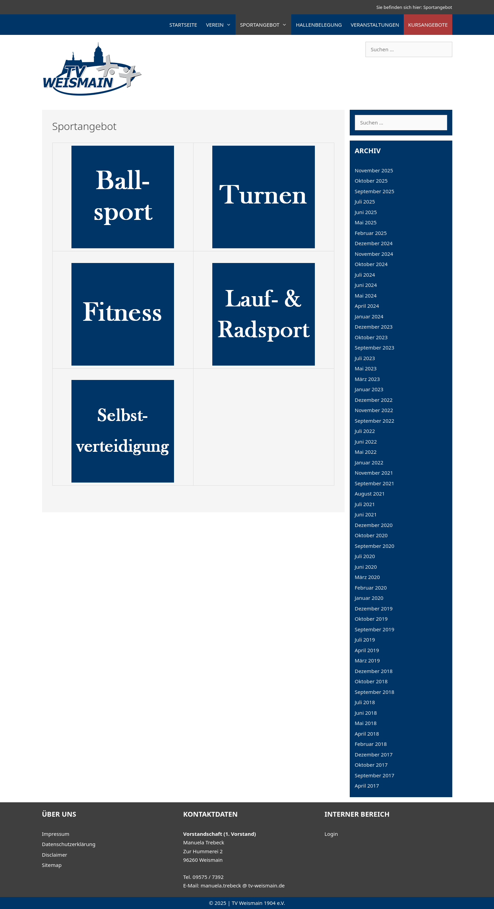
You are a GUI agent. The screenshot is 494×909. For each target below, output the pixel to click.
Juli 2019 (365, 639)
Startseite (183, 24)
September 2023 (375, 347)
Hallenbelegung (319, 24)
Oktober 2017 (371, 764)
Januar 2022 (369, 462)
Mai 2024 (366, 295)
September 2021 (375, 483)
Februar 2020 (371, 587)
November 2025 (374, 170)
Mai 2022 (366, 451)
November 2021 (374, 472)
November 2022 (374, 410)
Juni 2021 (366, 514)
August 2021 (370, 493)
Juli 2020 (365, 556)
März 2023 (367, 379)
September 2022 (375, 420)
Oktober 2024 (371, 264)
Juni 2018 (366, 712)
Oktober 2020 (371, 535)
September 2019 (375, 629)
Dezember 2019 (374, 608)
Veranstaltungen (375, 24)
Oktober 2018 (371, 681)
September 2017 (375, 775)
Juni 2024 (366, 284)
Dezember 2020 (374, 525)
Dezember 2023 (374, 326)
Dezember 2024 (374, 243)
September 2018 (375, 691)
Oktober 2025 (371, 180)
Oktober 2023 (371, 337)
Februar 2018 (371, 743)
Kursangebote (428, 24)
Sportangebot (265, 24)
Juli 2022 (365, 430)
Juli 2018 (365, 702)
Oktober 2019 (371, 618)
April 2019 (367, 650)
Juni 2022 (366, 441)
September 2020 (375, 545)
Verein (221, 24)
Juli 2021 (365, 504)
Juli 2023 (365, 358)
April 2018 (367, 733)
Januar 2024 (369, 316)
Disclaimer (54, 854)
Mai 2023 (366, 368)
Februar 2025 (371, 232)
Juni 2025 (366, 212)
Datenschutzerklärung (69, 844)
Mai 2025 (366, 222)
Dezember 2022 (374, 399)
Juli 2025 (365, 201)
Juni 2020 (366, 566)
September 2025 (375, 191)
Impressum (55, 833)
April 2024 (367, 305)
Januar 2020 (369, 597)
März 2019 (367, 660)
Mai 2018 (366, 723)
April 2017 (367, 785)
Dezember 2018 (374, 671)
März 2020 (367, 577)
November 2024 (374, 253)
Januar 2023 (369, 389)
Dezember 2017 (374, 754)
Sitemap (52, 864)
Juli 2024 (365, 274)
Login (331, 833)
